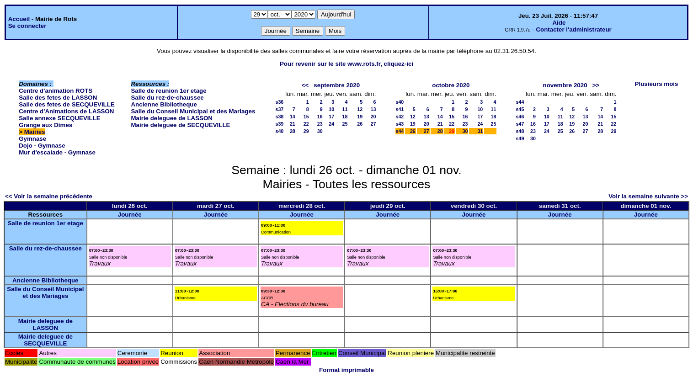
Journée (130, 214)
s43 (400, 124)
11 (344, 109)
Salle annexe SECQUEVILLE (60, 118)
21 (292, 124)
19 (359, 116)
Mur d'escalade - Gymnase (57, 152)
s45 (520, 109)
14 (292, 116)
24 (331, 124)
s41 (400, 109)
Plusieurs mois (656, 83)
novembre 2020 (565, 85)
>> (596, 85)
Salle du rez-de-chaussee (167, 97)
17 (331, 116)
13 (373, 109)
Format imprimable (346, 369)
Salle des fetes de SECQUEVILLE (67, 104)
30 (320, 131)
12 (359, 109)
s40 (279, 131)
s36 (279, 102)
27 (373, 124)
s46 (520, 116)
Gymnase (32, 138)
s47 (520, 124)
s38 (279, 116)
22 (306, 124)
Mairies (34, 131)
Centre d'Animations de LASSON (66, 111)
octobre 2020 (450, 85)
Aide (558, 22)
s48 (520, 131)
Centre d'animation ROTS (55, 90)
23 (320, 124)
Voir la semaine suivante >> (648, 196)
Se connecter (27, 25)
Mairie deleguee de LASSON (172, 118)
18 (344, 116)
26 (359, 124)
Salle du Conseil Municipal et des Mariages (193, 111)
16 (320, 116)
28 (292, 131)
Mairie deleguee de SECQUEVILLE (180, 125)
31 (480, 131)
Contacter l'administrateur (573, 29)
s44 (400, 131)
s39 (279, 124)
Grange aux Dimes (45, 125)
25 (344, 124)
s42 (400, 116)
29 (306, 131)
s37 (279, 109)
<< (305, 85)
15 (306, 116)
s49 (520, 138)
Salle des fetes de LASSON (58, 97)
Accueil (19, 19)
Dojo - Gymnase (42, 145)
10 (331, 109)
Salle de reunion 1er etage (168, 90)
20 (373, 116)
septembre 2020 (337, 85)
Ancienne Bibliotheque (164, 104)
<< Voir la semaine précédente (48, 196)
